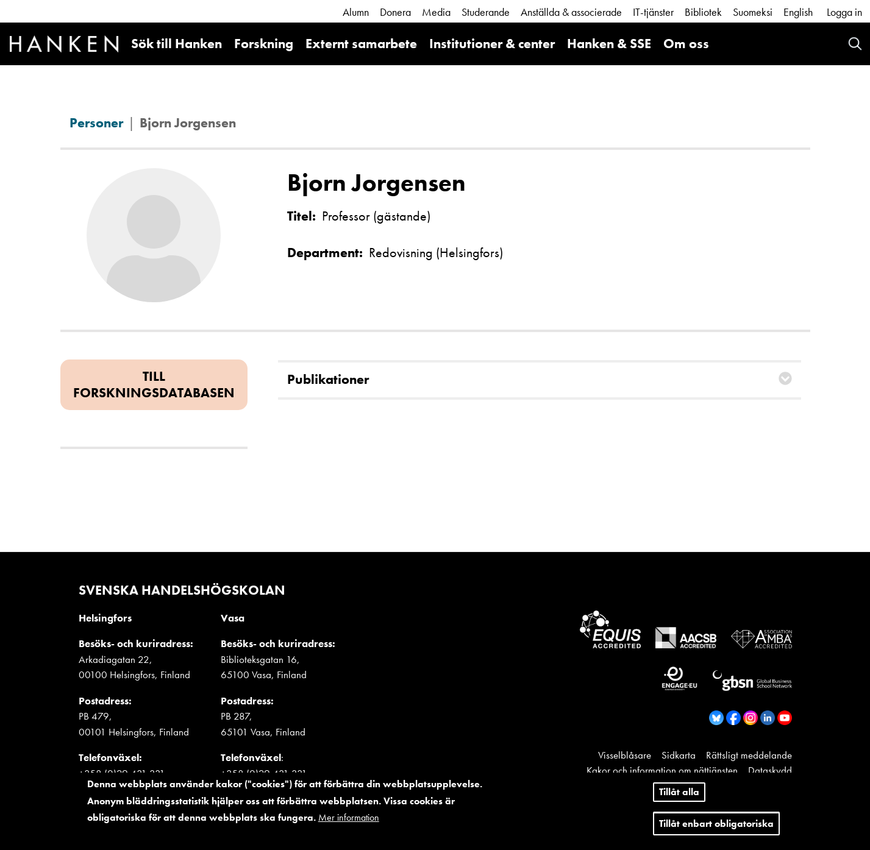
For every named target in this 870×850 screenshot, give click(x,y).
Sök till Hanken (176, 43)
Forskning (263, 43)
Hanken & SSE (609, 43)
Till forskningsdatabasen (154, 384)
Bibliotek (703, 12)
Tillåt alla (679, 794)
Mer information (348, 819)
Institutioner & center (492, 43)
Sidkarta (678, 755)
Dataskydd (770, 770)
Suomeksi (752, 12)
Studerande (486, 12)
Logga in (844, 12)
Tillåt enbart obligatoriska (716, 825)
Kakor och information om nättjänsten (662, 770)
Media (436, 12)
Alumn (356, 12)
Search (855, 44)
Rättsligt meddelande (749, 755)
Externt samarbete (361, 43)
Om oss (686, 43)
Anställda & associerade (571, 12)
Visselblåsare (624, 755)
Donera (395, 12)
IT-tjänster (653, 12)
